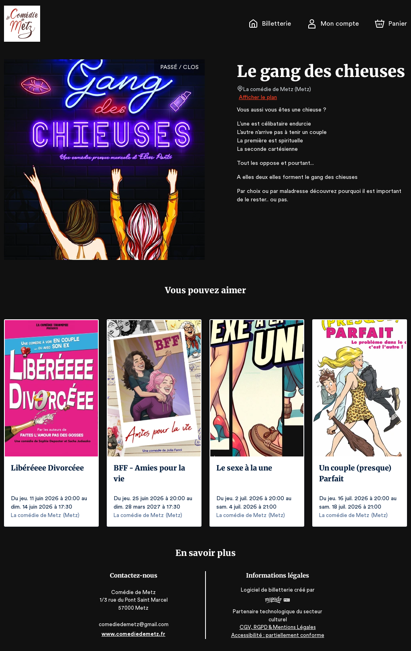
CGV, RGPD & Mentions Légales (276, 627)
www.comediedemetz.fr (134, 634)
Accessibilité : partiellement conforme (277, 635)
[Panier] (391, 24)
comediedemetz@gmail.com (134, 624)
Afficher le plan (257, 97)
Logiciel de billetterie (266, 590)
